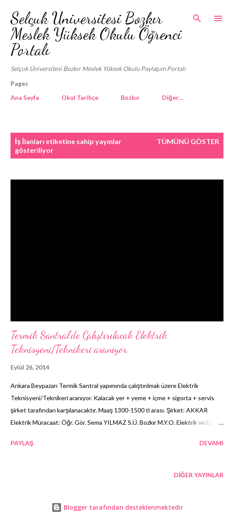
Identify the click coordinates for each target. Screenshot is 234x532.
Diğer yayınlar (198, 475)
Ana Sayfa (25, 97)
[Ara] (197, 16)
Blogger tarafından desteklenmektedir (117, 507)
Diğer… (173, 97)
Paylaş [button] (22, 443)
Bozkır (130, 97)
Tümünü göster (188, 141)
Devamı (211, 443)
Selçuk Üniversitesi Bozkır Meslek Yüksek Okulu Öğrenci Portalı (96, 34)
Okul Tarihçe (79, 97)
